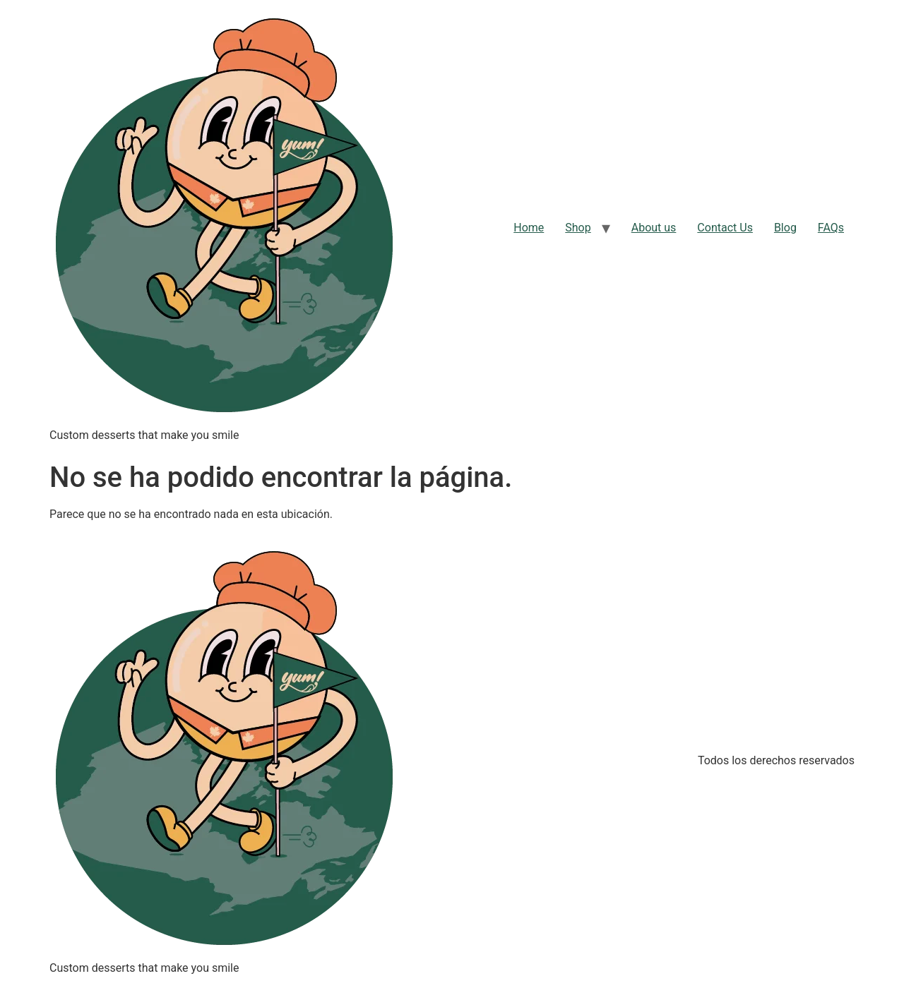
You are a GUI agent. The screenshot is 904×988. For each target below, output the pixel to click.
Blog (785, 227)
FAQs (831, 227)
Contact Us (725, 227)
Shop (577, 227)
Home (528, 227)
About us (654, 227)
